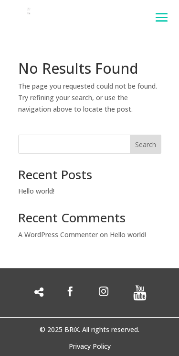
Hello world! (36, 190)
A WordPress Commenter (58, 234)
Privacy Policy (90, 347)
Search (145, 144)
